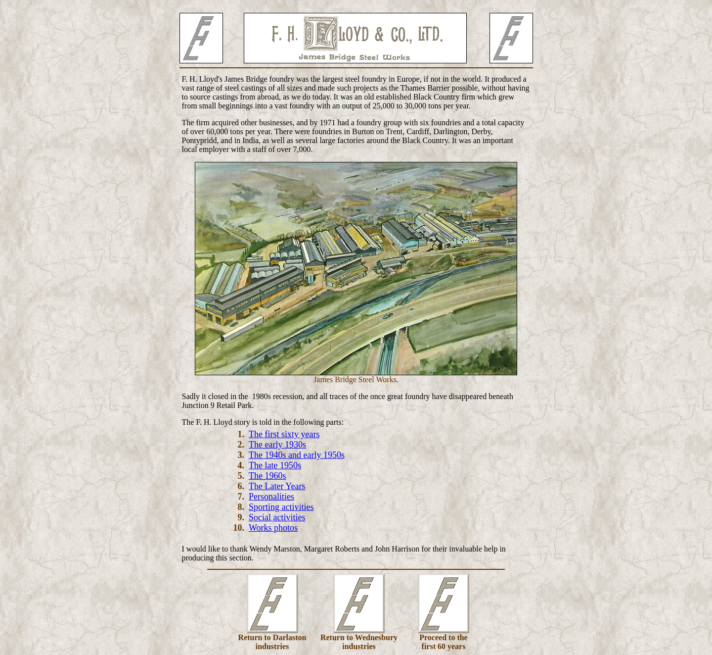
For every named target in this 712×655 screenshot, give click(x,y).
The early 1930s (277, 445)
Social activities (277, 517)
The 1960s (267, 476)
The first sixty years (284, 434)
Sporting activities (281, 507)
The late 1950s (275, 465)
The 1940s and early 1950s (297, 455)
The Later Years (277, 486)
